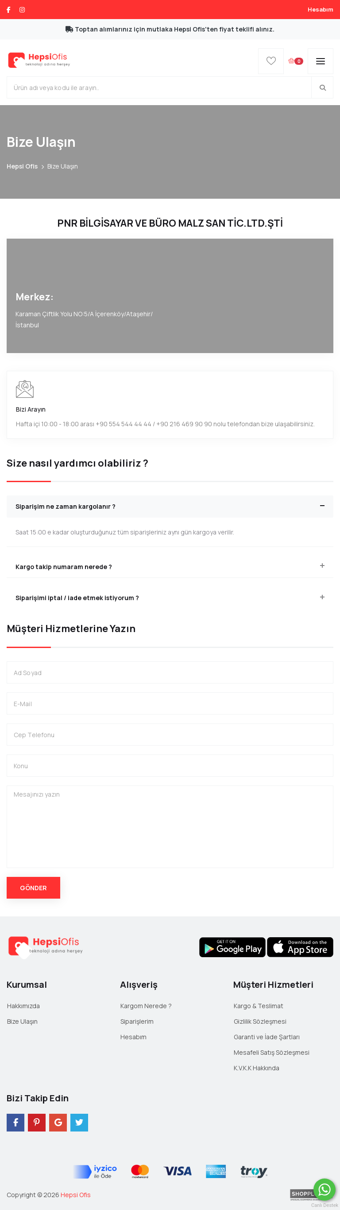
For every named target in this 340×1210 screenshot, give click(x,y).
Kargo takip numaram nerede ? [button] (63, 566)
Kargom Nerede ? (146, 1006)
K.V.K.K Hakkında (256, 1068)
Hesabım (320, 9)
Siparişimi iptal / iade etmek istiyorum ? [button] (77, 597)
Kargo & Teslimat (258, 1006)
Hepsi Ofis (22, 166)
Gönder (33, 888)
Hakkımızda (23, 1006)
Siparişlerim (137, 1021)
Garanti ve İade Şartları (267, 1037)
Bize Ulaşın (22, 1021)
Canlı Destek (324, 1205)
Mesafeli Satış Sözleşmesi (271, 1052)
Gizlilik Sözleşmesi (260, 1021)
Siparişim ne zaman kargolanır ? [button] (65, 506)
